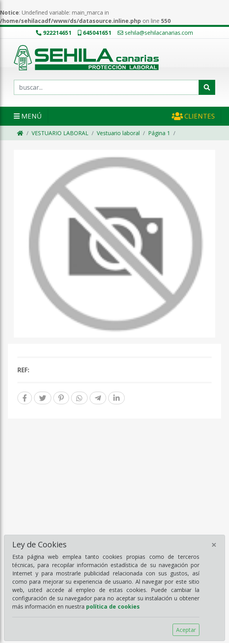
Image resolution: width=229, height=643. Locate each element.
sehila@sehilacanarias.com (155, 32)
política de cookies (113, 606)
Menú (28, 116)
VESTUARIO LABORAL (60, 133)
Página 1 (159, 133)
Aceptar (186, 630)
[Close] (214, 544)
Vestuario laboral (118, 133)
